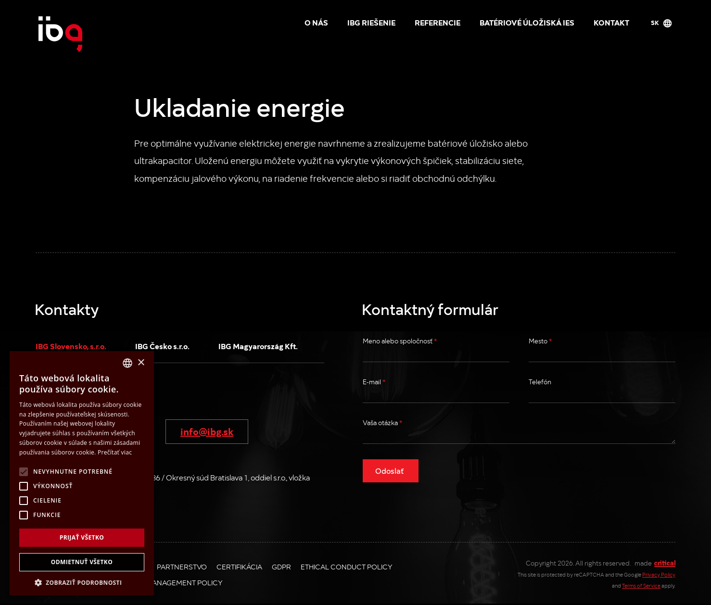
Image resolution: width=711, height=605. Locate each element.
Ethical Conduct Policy (347, 566)
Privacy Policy (658, 574)
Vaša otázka (382, 422)
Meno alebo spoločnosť (400, 340)
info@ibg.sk (206, 431)
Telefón (540, 381)
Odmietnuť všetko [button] (82, 562)
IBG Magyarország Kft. (258, 345)
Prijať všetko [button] (82, 537)
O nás (316, 22)
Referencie (437, 22)
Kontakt (611, 22)
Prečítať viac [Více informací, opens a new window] (115, 452)
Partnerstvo (182, 566)
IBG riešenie (371, 22)
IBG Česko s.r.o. (162, 345)
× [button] (140, 362)
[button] (81, 582)
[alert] (82, 473)
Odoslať (389, 470)
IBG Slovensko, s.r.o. (71, 345)
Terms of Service (641, 585)
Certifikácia (239, 566)
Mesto (540, 340)
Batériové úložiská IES (527, 22)
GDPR (281, 566)
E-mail (374, 381)
